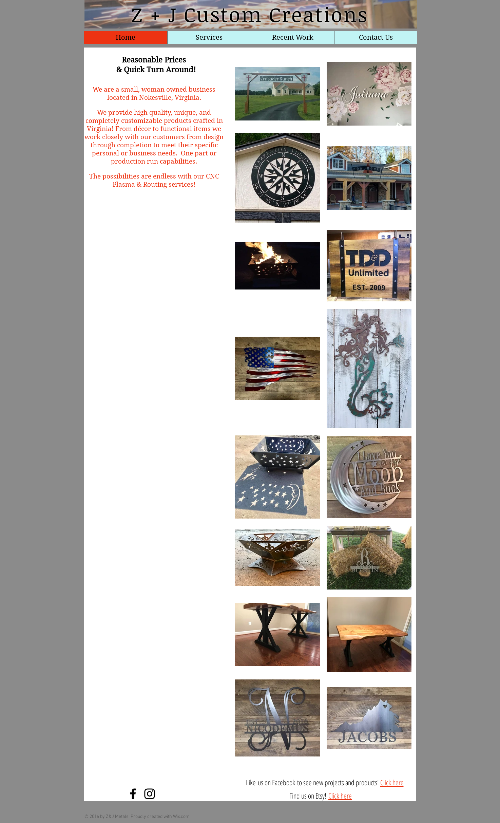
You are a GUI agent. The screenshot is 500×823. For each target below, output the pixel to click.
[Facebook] (133, 794)
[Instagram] (149, 794)
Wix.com (181, 817)
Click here (392, 782)
